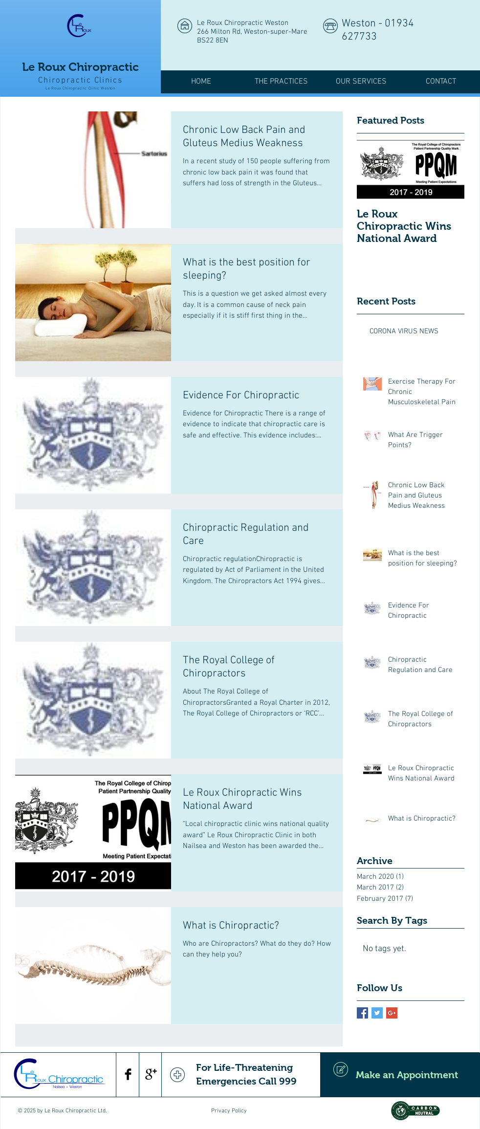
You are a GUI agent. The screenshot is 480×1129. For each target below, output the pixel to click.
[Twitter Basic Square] (377, 1013)
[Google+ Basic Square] (391, 1013)
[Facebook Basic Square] (362, 1013)
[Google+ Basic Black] (151, 1074)
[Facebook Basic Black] (128, 1074)
